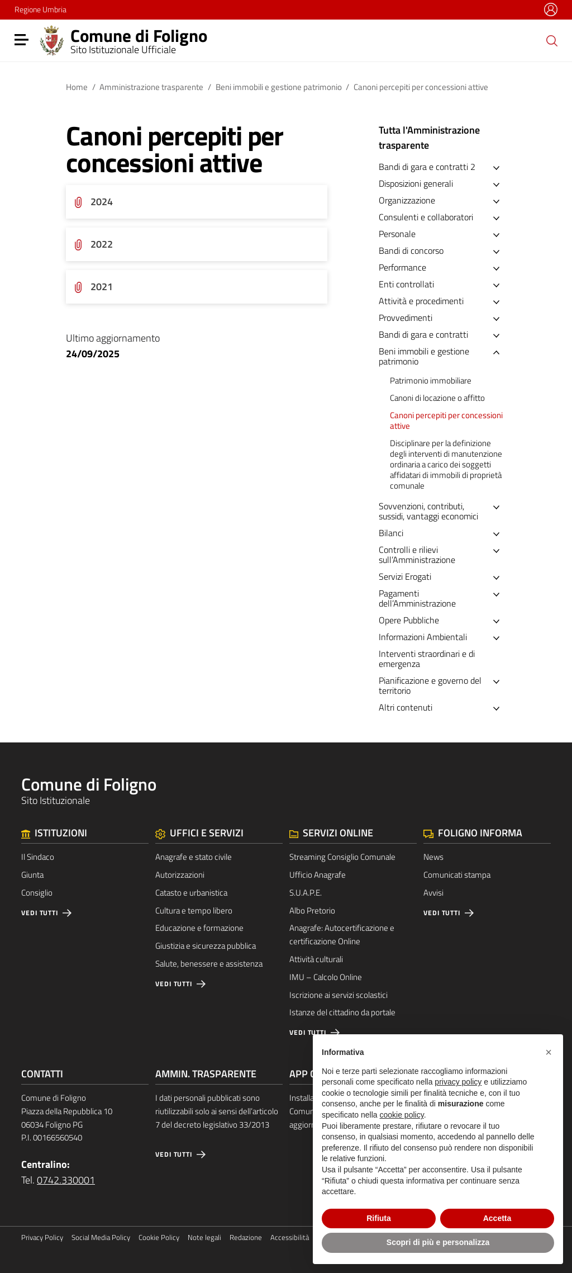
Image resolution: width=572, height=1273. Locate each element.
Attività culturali (316, 959)
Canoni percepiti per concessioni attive (446, 420)
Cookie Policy (159, 1237)
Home (77, 87)
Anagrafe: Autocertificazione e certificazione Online (341, 934)
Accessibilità (289, 1237)
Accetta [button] (497, 1218)
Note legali (204, 1237)
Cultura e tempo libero (193, 910)
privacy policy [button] (458, 1081)
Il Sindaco (37, 856)
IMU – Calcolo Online (325, 977)
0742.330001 (66, 1179)
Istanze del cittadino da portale (342, 1012)
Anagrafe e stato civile (193, 856)
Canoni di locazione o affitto (437, 397)
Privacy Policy (42, 1237)
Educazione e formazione (199, 927)
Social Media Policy (101, 1237)
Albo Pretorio (312, 910)
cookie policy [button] (402, 1114)
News (433, 856)
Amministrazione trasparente (151, 87)
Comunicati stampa (456, 874)
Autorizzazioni (179, 874)
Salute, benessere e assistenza (209, 963)
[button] (548, 1052)
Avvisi (433, 892)
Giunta (32, 874)
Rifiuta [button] (378, 1218)
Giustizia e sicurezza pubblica (205, 945)
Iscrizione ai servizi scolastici (338, 994)
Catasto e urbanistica (191, 892)
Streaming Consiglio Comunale (342, 856)
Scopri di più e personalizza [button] (438, 1242)
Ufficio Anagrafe (317, 874)
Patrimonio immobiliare (430, 380)
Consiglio (37, 892)
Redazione (246, 1237)
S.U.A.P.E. (305, 892)
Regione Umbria (40, 9)
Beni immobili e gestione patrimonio (279, 87)
